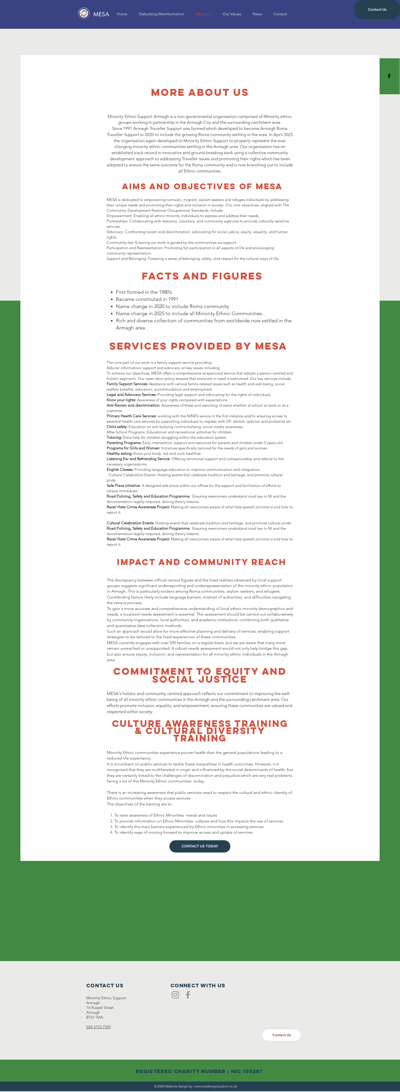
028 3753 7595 (98, 1026)
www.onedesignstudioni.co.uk (215, 1086)
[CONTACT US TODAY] (199, 846)
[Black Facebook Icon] (389, 76)
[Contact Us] (377, 9)
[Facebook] (188, 995)
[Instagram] (175, 995)
